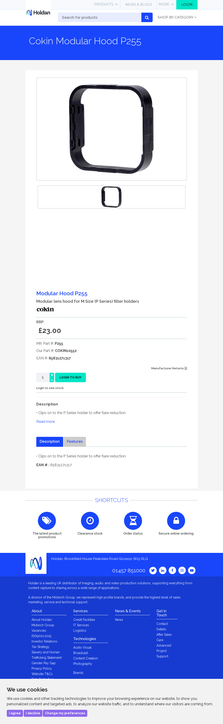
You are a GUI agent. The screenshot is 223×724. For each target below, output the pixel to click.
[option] (111, 197)
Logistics (79, 630)
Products (103, 4)
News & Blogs (138, 4)
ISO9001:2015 (41, 636)
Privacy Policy (42, 668)
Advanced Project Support (163, 651)
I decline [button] (33, 713)
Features (75, 441)
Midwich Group (43, 625)
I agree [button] (15, 713)
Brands (78, 673)
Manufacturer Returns (169, 368)
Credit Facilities (84, 620)
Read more (45, 421)
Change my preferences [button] (65, 713)
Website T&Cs (42, 674)
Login (187, 4)
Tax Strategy (40, 647)
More (164, 4)
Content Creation (85, 658)
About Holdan (42, 620)
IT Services (81, 625)
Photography (82, 664)
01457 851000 (128, 570)
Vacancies (39, 630)
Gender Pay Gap (44, 663)
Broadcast (80, 653)
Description (50, 441)
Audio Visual (82, 647)
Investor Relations (44, 641)
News (119, 620)
